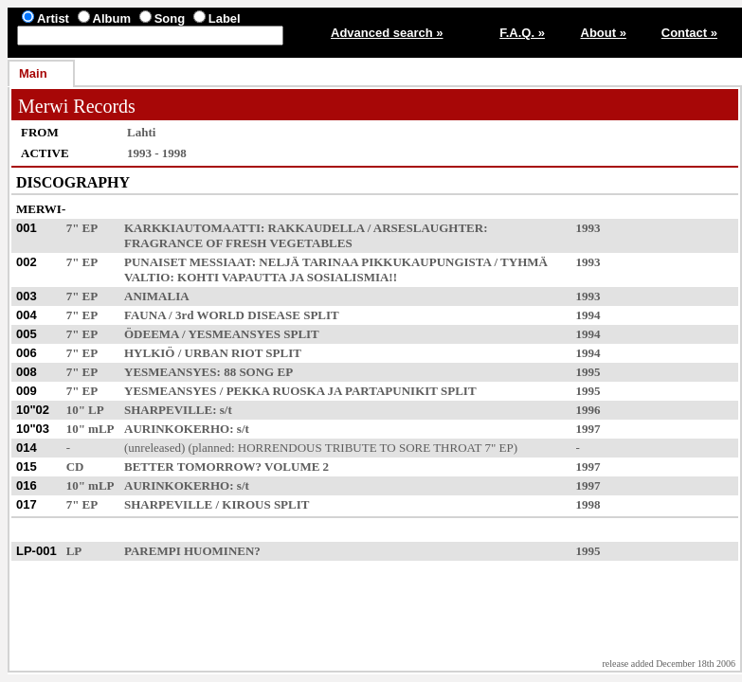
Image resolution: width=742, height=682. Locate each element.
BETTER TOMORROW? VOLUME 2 (226, 466)
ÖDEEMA (151, 334)
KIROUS (246, 504)
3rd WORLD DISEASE (237, 315)
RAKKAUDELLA (316, 228)
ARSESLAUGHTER (428, 228)
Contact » (689, 33)
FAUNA (145, 315)
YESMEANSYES (234, 334)
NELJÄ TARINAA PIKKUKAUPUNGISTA (375, 262)
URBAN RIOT (223, 353)
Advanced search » (387, 33)
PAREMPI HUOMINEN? (192, 551)
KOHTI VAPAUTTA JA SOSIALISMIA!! (287, 277)
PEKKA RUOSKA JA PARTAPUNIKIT (332, 391)
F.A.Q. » (522, 33)
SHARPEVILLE (168, 410)
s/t (226, 410)
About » (603, 33)
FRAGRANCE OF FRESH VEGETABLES (238, 243)
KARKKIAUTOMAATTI (192, 228)
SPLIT (321, 315)
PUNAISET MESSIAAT (188, 262)
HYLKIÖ (149, 353)
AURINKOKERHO (176, 429)
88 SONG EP (258, 372)
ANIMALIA (157, 296)
